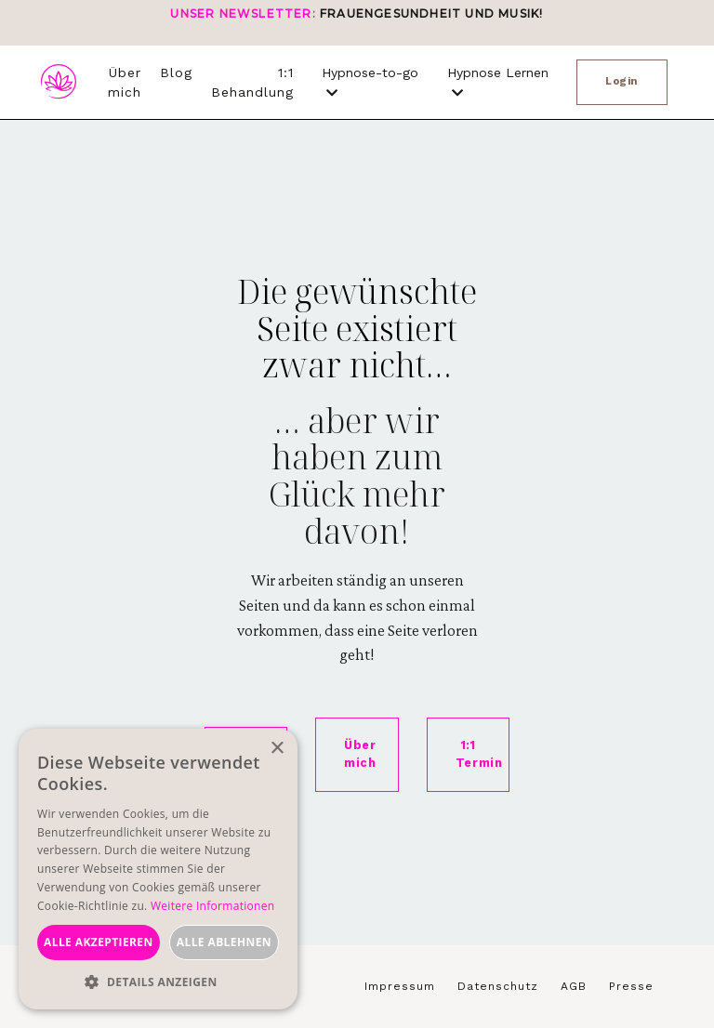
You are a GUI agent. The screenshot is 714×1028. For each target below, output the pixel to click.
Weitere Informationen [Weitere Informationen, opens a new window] (213, 906)
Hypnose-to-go (370, 82)
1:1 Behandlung (252, 82)
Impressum (399, 987)
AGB (574, 987)
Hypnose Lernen (498, 82)
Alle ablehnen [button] (224, 942)
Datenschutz (497, 987)
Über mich (124, 82)
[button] (158, 981)
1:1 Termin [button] (479, 755)
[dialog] (158, 869)
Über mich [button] (360, 755)
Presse (631, 987)
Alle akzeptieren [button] (98, 942)
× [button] (277, 749)
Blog (176, 72)
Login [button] (622, 81)
